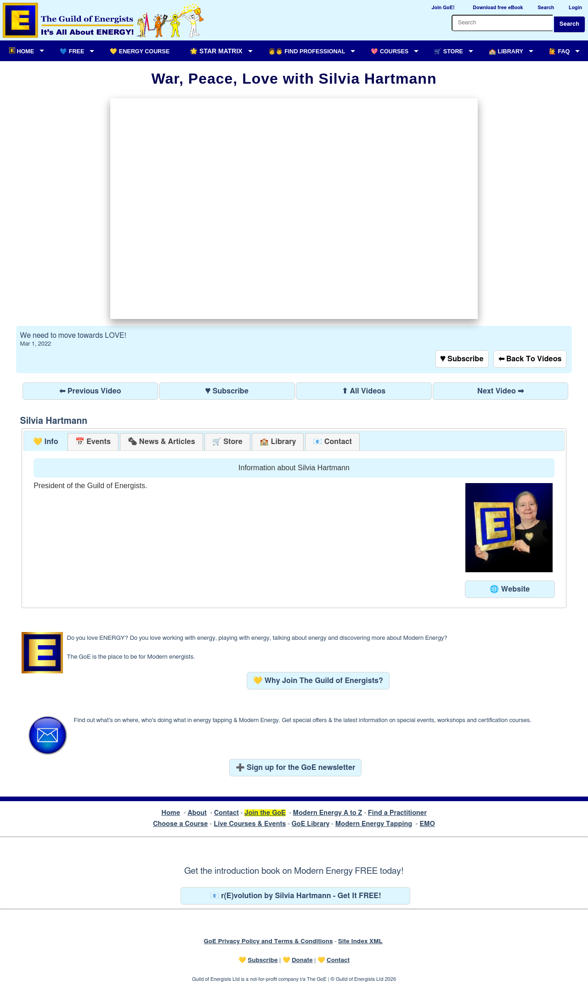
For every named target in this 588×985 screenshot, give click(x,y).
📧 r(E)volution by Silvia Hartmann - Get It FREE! (295, 896)
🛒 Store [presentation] (227, 441)
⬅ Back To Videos (530, 359)
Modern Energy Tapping (373, 823)
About (197, 812)
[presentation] (161, 441)
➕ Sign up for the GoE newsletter (296, 767)
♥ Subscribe (462, 359)
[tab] (45, 442)
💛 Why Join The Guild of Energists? (318, 680)
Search (569, 24)
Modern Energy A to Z (327, 812)
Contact (226, 812)
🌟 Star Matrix (216, 51)
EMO (427, 823)
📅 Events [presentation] (93, 441)
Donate (302, 960)
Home (170, 812)
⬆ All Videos (363, 391)
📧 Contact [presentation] (332, 441)
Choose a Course (180, 823)
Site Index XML (360, 941)
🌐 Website (510, 589)
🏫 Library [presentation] (278, 441)
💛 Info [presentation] (45, 441)
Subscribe (262, 960)
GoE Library (311, 823)
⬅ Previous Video (90, 391)
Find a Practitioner (397, 812)
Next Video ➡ (500, 391)
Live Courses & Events (250, 823)
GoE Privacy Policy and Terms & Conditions (268, 941)
